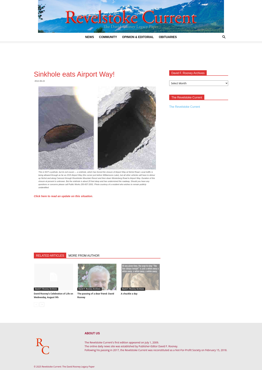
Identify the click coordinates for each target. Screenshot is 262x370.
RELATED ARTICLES (50, 255)
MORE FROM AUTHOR (84, 255)
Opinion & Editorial (138, 37)
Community (108, 37)
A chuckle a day (129, 293)
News (89, 37)
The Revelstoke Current (184, 106)
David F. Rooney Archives (46, 289)
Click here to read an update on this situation (63, 196)
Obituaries (168, 37)
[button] (223, 37)
